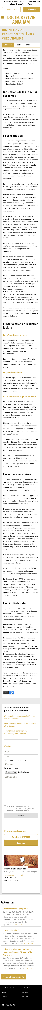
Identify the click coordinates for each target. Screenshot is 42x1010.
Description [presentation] (8, 44)
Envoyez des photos (12, 768)
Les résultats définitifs (14, 84)
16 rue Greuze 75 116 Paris (13, 875)
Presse (4, 992)
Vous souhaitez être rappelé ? (16, 760)
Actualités (25, 988)
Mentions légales (28, 997)
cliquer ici (13, 686)
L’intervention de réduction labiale (19, 79)
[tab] (8, 45)
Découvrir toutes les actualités (13, 977)
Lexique (4, 997)
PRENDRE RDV (31, 9)
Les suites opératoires (14, 81)
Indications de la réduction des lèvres (20, 73)
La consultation (12, 76)
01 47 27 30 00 (11, 9)
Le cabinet (25, 992)
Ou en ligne (21, 843)
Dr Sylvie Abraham (8, 988)
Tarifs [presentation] (19, 44)
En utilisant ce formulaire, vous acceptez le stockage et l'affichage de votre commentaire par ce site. (20, 808)
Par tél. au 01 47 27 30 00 (21, 837)
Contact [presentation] (27, 44)
